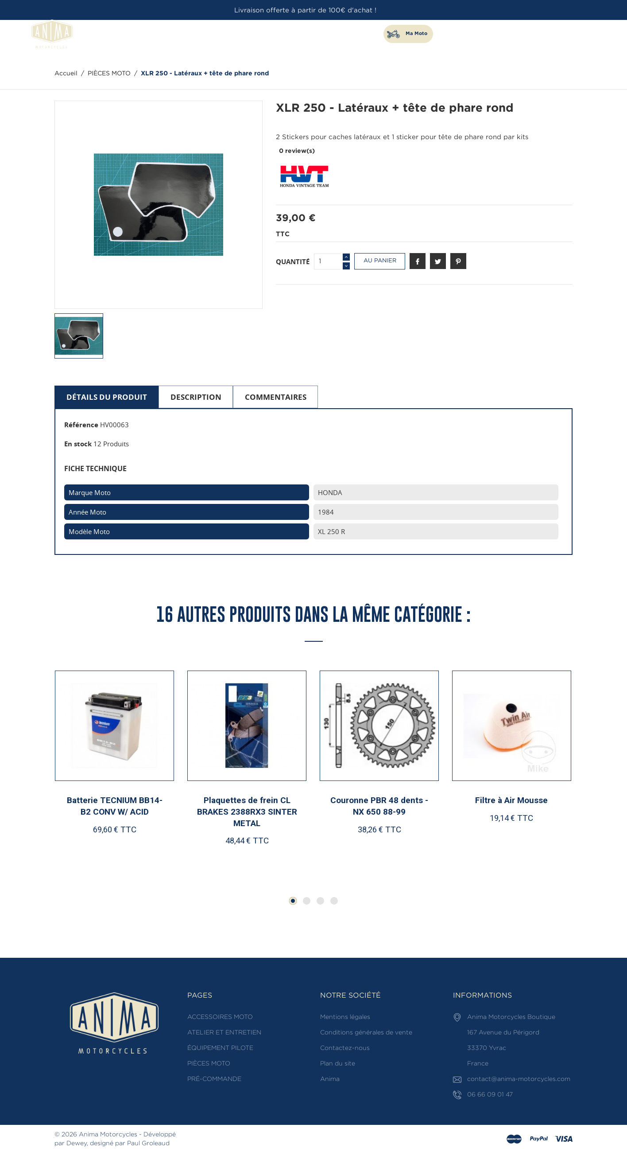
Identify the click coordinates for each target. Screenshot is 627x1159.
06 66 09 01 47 (562, 30)
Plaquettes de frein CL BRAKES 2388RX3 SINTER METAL (247, 813)
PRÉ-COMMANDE (214, 1080)
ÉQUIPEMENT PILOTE (352, 33)
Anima (330, 1080)
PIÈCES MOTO (162, 33)
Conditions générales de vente (366, 1034)
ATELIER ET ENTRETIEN (284, 33)
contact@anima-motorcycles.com (518, 1080)
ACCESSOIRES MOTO (217, 33)
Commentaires (275, 397)
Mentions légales (345, 1018)
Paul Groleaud (148, 1144)
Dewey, (77, 1144)
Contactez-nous (345, 1049)
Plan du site (337, 1065)
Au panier (380, 260)
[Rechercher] (507, 44)
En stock (78, 443)
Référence (81, 424)
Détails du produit (106, 397)
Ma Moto (416, 33)
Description (195, 397)
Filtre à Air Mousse (511, 802)
